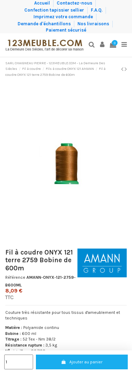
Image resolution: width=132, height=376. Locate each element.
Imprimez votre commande (63, 16)
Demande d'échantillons (45, 23)
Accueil (42, 3)
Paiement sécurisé (66, 30)
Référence (15, 277)
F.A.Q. (97, 9)
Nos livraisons (93, 23)
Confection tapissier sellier (54, 9)
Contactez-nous (75, 3)
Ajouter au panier (81, 361)
